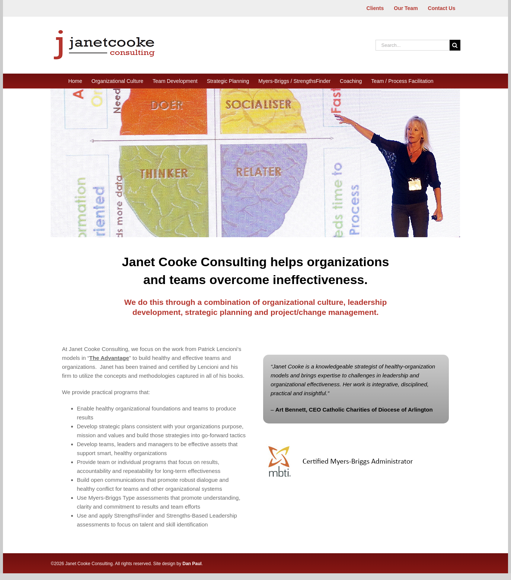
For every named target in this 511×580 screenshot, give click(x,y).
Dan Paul (191, 563)
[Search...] (413, 45)
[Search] (455, 45)
